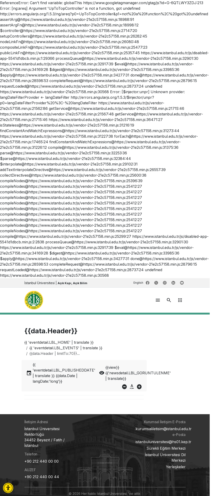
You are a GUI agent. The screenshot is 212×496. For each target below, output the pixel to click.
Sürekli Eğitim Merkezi (166, 448)
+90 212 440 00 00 (41, 461)
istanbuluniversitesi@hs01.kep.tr (163, 441)
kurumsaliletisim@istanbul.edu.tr (164, 428)
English (138, 282)
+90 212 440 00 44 (41, 476)
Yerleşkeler (176, 466)
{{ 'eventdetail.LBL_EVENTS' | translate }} (65, 348)
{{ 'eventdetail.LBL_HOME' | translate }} (59, 342)
